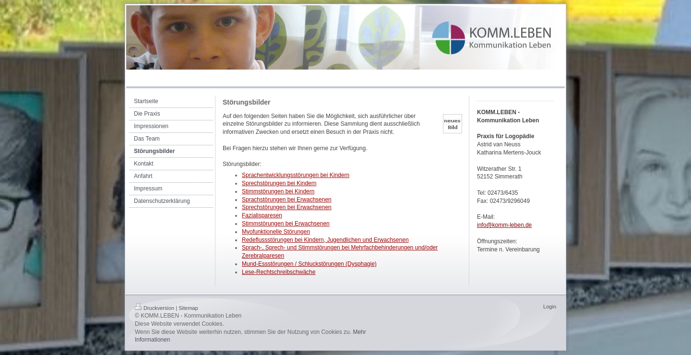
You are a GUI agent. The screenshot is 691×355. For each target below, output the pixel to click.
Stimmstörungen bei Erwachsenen (286, 223)
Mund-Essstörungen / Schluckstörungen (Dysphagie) (309, 263)
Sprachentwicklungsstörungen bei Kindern (295, 175)
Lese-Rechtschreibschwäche (278, 272)
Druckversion (154, 308)
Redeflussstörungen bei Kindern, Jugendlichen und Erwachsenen (325, 240)
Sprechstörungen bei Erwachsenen (287, 207)
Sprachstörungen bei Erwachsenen (287, 199)
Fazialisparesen (262, 215)
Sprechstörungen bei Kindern (279, 183)
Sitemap (188, 308)
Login (549, 306)
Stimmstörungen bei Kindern (278, 191)
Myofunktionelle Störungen (276, 231)
